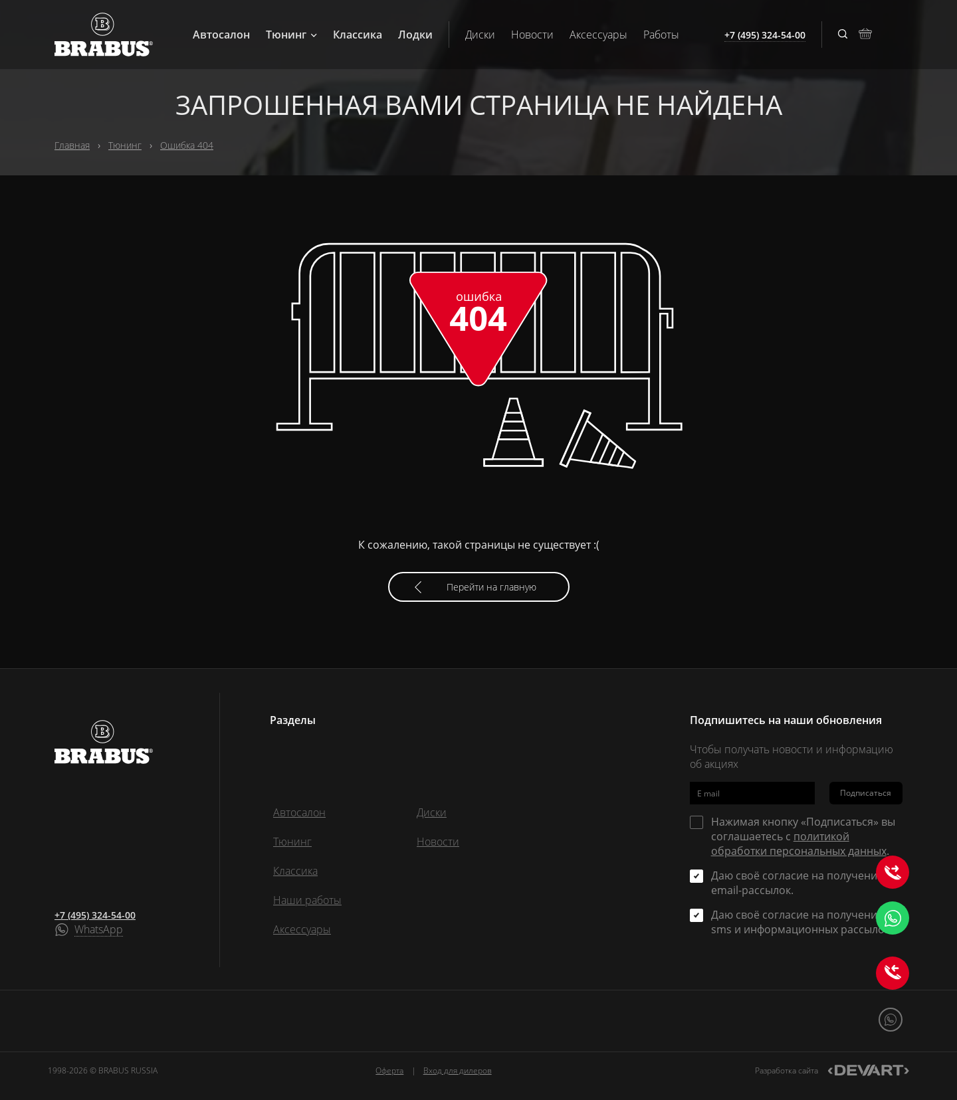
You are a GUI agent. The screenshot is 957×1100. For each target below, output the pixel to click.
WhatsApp (98, 930)
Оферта (389, 1070)
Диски (480, 34)
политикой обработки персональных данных (799, 843)
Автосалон (221, 34)
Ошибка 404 (186, 145)
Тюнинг (291, 34)
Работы (661, 34)
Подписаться (865, 792)
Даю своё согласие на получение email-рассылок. (797, 882)
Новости (532, 34)
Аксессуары (598, 34)
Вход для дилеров (457, 1070)
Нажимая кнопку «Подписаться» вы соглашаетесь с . (803, 836)
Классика (357, 34)
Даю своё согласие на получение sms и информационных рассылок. (802, 922)
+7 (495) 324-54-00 (95, 915)
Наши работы (307, 900)
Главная (72, 145)
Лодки (415, 34)
